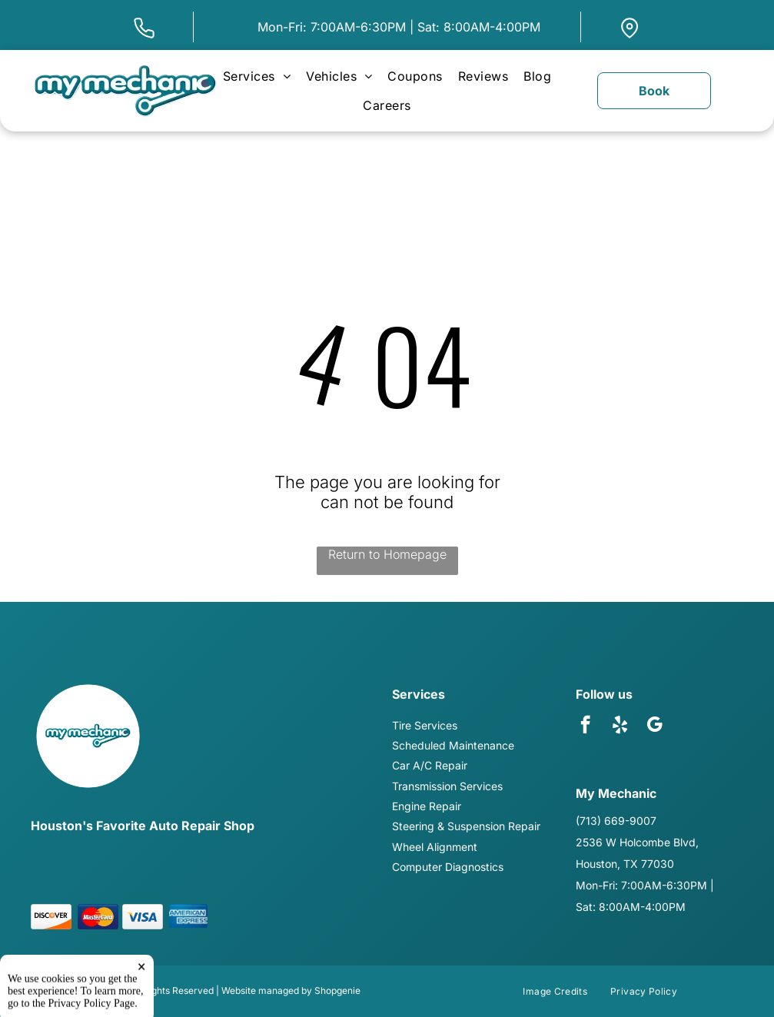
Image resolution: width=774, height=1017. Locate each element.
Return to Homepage (387, 554)
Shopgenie (337, 990)
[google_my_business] (654, 726)
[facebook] (585, 726)
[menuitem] (256, 76)
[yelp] (619, 726)
